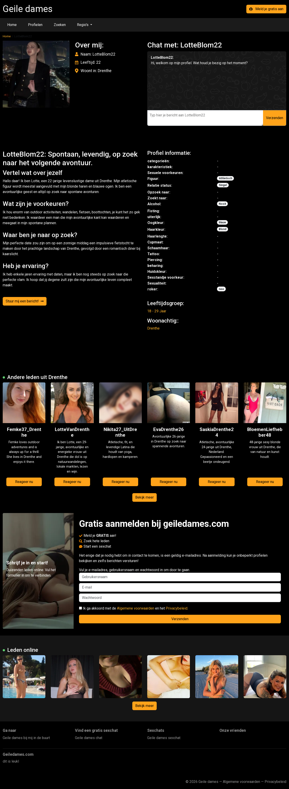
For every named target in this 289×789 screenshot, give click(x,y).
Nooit (222, 203)
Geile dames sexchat (163, 738)
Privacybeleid (176, 608)
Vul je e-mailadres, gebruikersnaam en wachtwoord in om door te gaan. (180, 574)
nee (221, 289)
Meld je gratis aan (266, 9)
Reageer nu (24, 482)
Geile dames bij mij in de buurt (26, 738)
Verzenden (274, 118)
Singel (223, 185)
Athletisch (225, 178)
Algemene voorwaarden (135, 608)
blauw (222, 222)
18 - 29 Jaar (156, 311)
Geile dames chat (88, 738)
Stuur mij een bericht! (25, 301)
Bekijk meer (144, 497)
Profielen (35, 25)
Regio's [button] (83, 25)
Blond (222, 229)
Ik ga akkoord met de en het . (133, 608)
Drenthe (153, 328)
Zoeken (60, 25)
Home (12, 25)
